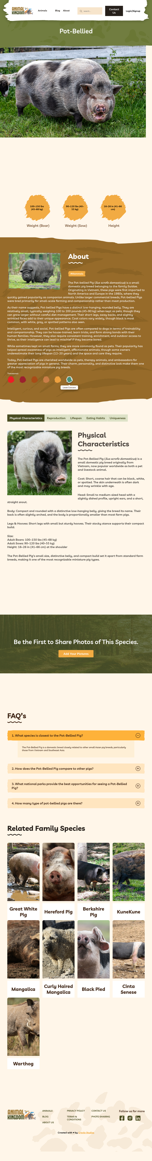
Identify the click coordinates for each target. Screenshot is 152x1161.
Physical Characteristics (26, 418)
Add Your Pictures (76, 653)
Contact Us (114, 11)
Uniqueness (117, 418)
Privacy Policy (76, 1110)
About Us (48, 1122)
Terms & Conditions (74, 1118)
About (66, 10)
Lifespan (76, 418)
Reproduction (56, 418)
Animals (42, 10)
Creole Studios (86, 1132)
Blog (57, 10)
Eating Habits (96, 418)
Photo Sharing (100, 1116)
